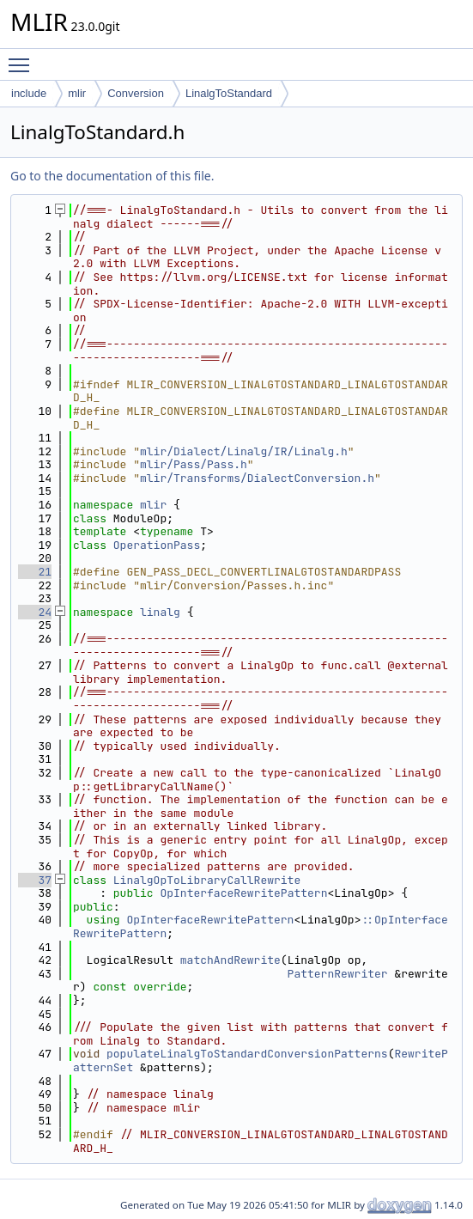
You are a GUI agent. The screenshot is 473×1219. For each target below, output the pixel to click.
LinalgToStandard (228, 93)
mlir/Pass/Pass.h (193, 464)
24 (35, 612)
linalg (160, 612)
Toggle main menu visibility (23, 57)
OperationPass (156, 545)
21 (35, 571)
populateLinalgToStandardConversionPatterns (247, 1053)
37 (35, 880)
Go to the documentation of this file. (112, 176)
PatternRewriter (338, 973)
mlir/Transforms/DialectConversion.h (257, 478)
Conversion (135, 93)
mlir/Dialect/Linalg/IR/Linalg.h (244, 451)
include (28, 93)
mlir (77, 93)
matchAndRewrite (230, 960)
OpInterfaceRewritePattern (243, 893)
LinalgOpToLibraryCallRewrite (206, 880)
